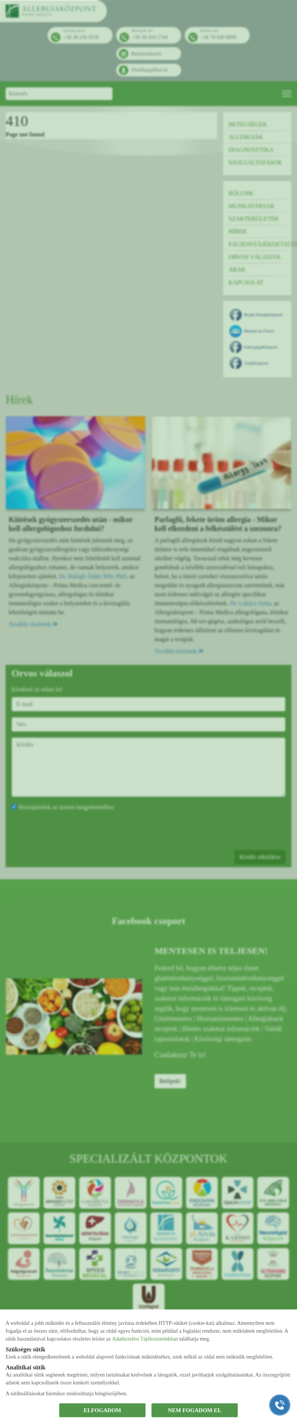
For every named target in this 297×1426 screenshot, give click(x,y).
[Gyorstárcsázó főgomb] (280, 1405)
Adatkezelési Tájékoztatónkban (145, 1338)
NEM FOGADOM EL (195, 1410)
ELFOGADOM (102, 1410)
